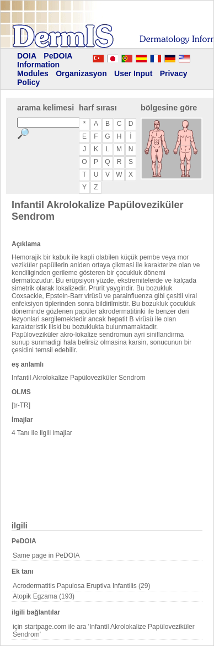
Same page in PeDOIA (46, 555)
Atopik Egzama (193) (43, 596)
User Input (133, 73)
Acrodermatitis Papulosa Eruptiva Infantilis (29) (81, 586)
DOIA (26, 55)
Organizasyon (81, 73)
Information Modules (38, 69)
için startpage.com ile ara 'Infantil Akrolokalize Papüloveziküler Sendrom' (104, 630)
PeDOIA (58, 55)
